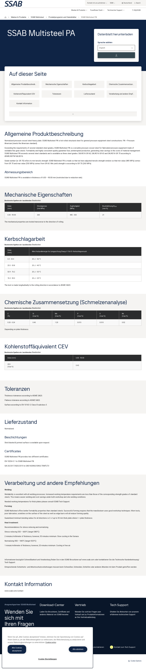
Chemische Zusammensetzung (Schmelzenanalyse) (123, 84)
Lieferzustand (89, 94)
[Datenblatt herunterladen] (116, 55)
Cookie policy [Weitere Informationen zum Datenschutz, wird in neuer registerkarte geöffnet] (50, 645)
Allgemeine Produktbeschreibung (24, 84)
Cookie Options (134, 661)
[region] (47, 649)
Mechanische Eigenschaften (57, 84)
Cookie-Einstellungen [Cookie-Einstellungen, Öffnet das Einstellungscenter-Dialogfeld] (47, 659)
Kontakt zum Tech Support (122, 647)
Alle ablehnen (68, 651)
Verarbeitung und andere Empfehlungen (123, 94)
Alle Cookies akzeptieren (27, 651)
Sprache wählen (105, 42)
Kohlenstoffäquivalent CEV (24, 94)
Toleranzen (56, 94)
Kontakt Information (24, 103)
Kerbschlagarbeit (89, 84)
